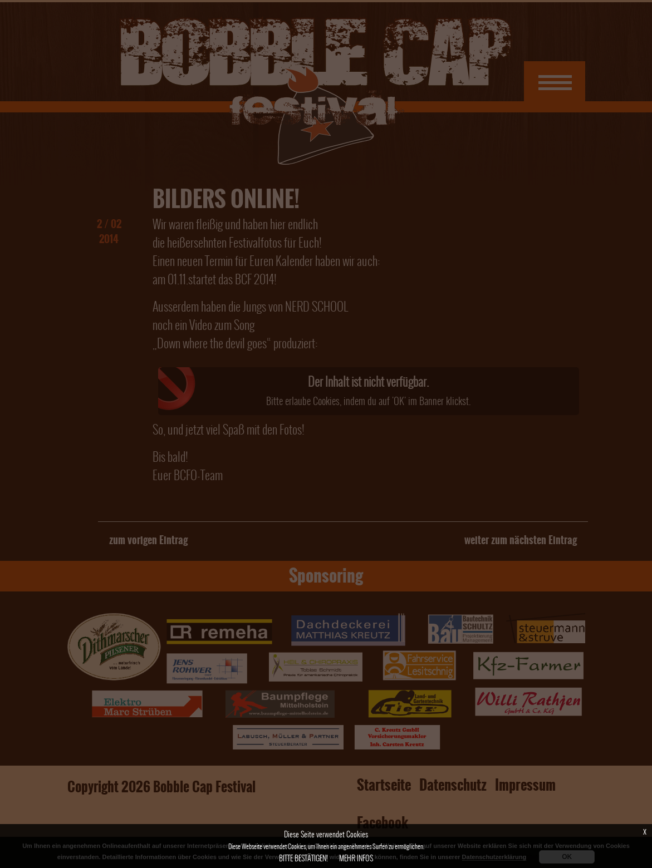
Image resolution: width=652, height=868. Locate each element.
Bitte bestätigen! (303, 858)
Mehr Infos (356, 858)
